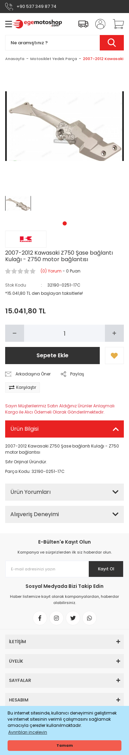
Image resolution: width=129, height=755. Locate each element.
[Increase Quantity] (114, 333)
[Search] (64, 42)
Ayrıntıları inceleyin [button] (27, 732)
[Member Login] (98, 24)
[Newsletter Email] (64, 569)
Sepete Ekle (52, 355)
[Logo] (37, 24)
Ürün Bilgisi (24, 429)
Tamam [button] (64, 745)
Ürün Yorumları (30, 492)
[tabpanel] (18, 203)
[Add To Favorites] (114, 355)
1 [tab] (65, 223)
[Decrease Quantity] (14, 333)
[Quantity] (64, 333)
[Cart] (116, 24)
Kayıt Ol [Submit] (106, 569)
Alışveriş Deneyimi (34, 514)
